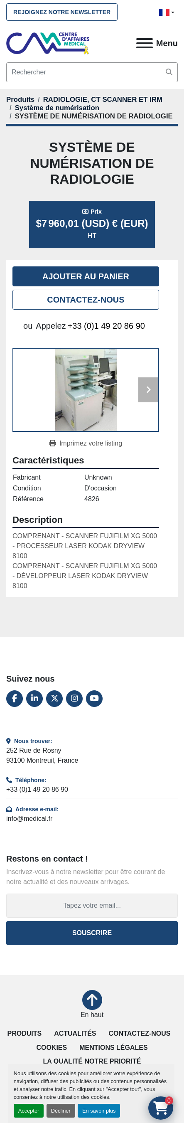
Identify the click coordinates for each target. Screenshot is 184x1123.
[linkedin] (34, 698)
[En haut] (92, 1005)
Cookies (51, 1047)
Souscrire (92, 932)
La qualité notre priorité (92, 1061)
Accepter (28, 1111)
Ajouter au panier (85, 276)
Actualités (75, 1033)
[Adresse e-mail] (92, 906)
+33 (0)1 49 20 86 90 (106, 325)
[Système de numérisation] (57, 108)
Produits (24, 1033)
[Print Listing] (86, 443)
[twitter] (54, 698)
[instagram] (74, 698)
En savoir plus (98, 1111)
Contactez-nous (85, 299)
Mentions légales (113, 1047)
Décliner (61, 1111)
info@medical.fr (29, 818)
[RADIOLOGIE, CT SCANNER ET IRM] (102, 99)
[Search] (92, 72)
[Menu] (144, 43)
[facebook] (14, 698)
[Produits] (20, 99)
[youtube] (94, 698)
